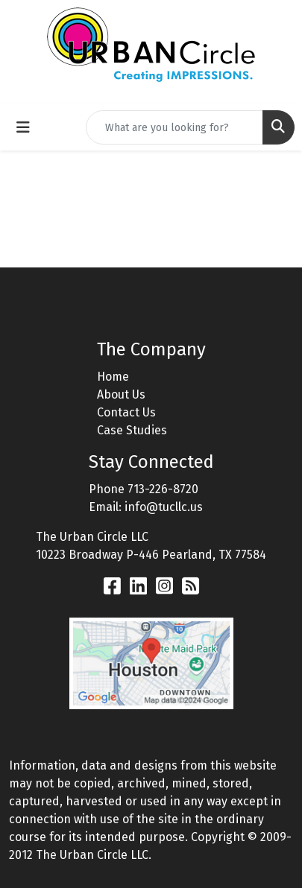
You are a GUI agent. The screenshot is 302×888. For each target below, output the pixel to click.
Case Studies (132, 430)
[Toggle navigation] (23, 127)
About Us (121, 394)
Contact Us (126, 412)
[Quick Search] (174, 127)
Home (113, 377)
